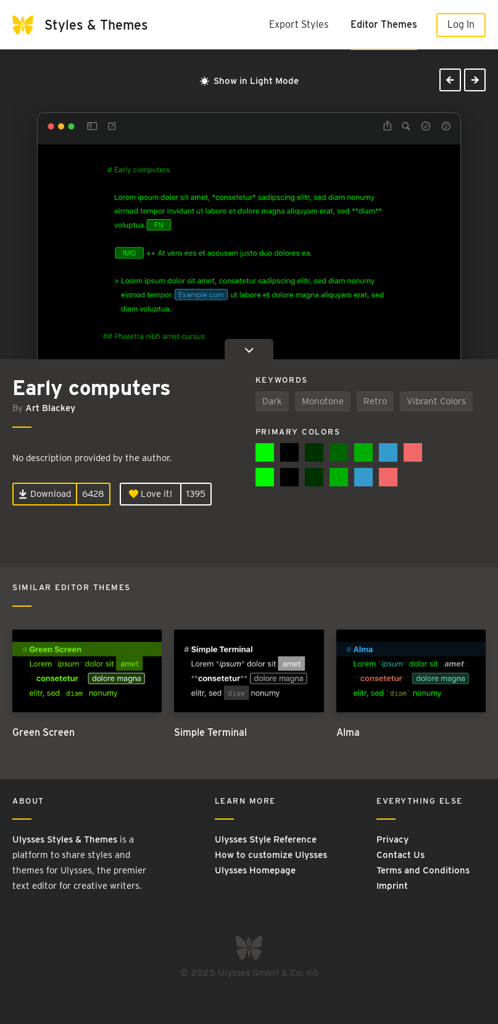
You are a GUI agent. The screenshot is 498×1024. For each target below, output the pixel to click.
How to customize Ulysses (271, 854)
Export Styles (298, 24)
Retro (375, 401)
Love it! (150, 493)
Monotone (323, 401)
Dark (272, 401)
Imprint (392, 885)
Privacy (392, 839)
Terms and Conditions (423, 870)
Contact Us (400, 854)
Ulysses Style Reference (266, 839)
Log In (461, 24)
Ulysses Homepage (255, 870)
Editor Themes (384, 24)
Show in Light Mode (249, 80)
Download (45, 493)
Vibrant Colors (436, 401)
